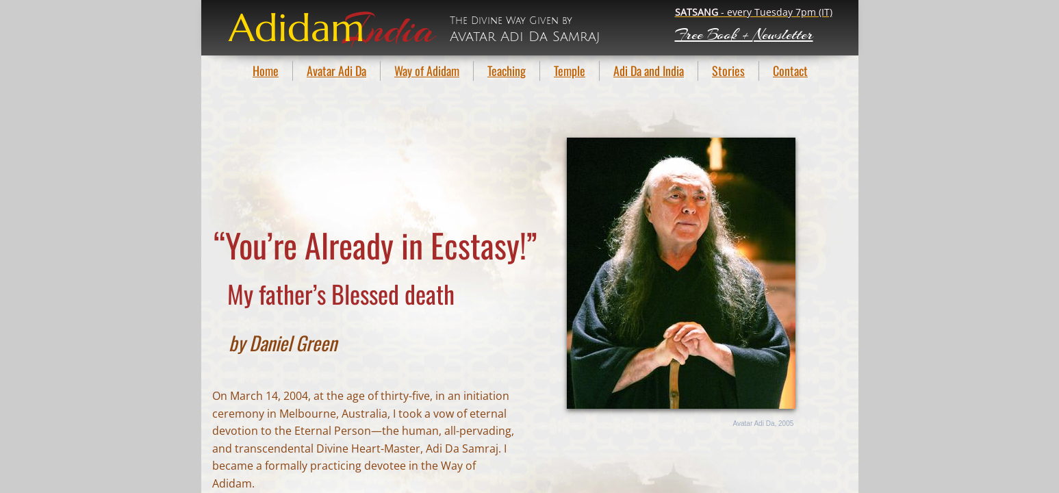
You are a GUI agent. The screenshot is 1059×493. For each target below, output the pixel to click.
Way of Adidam (426, 70)
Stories (728, 70)
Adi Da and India (648, 70)
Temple (569, 70)
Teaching (506, 70)
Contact (790, 70)
